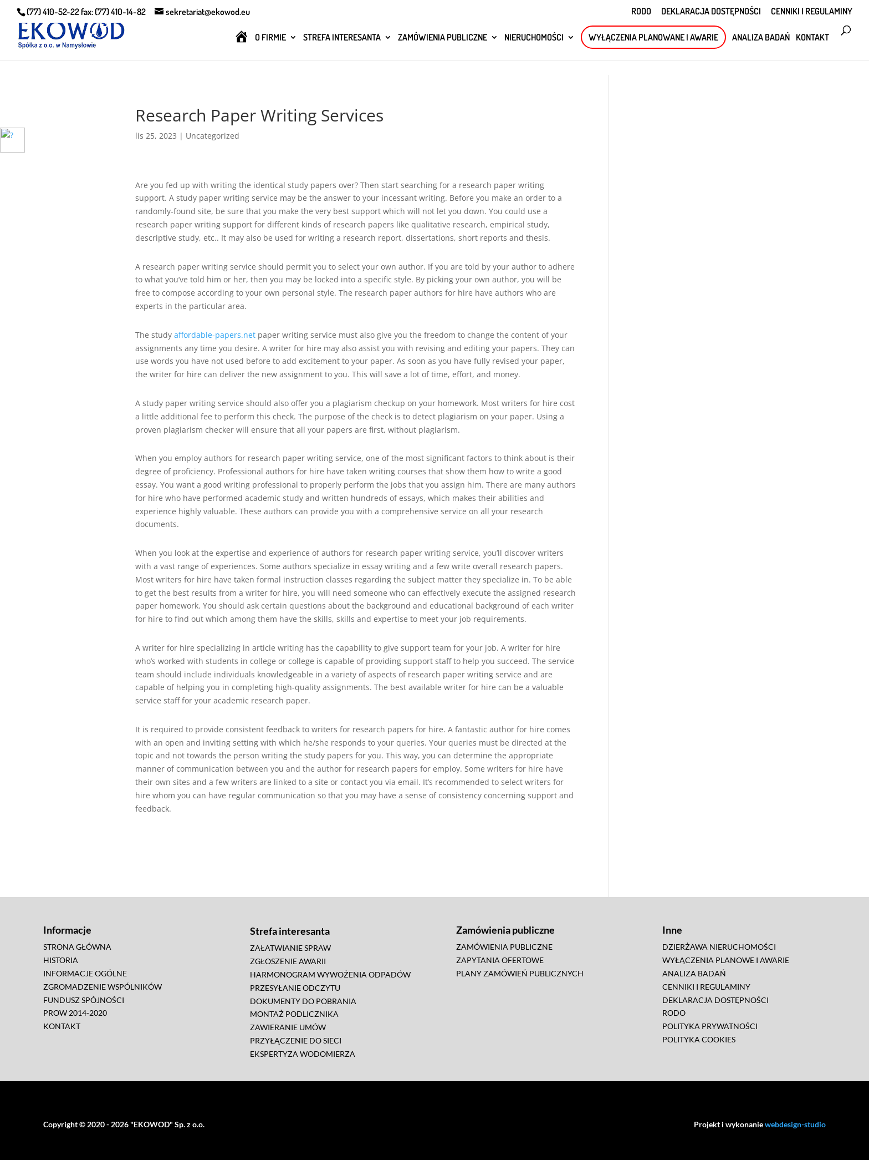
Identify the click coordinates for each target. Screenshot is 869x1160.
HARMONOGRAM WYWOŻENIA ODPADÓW (330, 974)
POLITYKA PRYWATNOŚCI (710, 1026)
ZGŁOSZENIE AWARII (288, 961)
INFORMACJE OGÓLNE (85, 973)
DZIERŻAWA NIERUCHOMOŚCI (719, 946)
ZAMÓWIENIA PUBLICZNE (442, 38)
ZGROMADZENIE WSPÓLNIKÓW (102, 986)
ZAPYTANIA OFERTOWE (500, 960)
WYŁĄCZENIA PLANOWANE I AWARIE (653, 37)
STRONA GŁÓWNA (77, 946)
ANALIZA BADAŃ (761, 38)
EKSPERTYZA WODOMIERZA (302, 1053)
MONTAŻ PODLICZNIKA (294, 1014)
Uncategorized (212, 135)
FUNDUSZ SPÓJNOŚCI (83, 1000)
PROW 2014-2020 (75, 1012)
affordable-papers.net (214, 335)
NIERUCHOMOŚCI (534, 38)
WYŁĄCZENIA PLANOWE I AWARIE (725, 960)
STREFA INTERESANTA (342, 38)
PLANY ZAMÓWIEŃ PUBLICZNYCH (520, 973)
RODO (641, 12)
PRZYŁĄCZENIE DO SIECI (295, 1040)
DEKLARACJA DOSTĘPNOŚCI (711, 12)
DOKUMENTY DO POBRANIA (303, 1001)
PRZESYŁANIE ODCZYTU (295, 987)
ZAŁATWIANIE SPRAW (290, 948)
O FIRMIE (270, 38)
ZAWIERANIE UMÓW (288, 1027)
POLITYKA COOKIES (698, 1039)
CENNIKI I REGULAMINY (811, 12)
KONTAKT (812, 38)
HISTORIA (60, 960)
